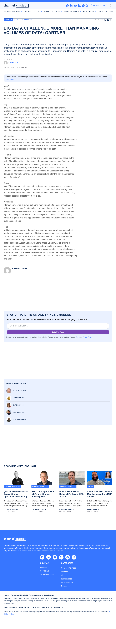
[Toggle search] (111, 5)
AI (45, 11)
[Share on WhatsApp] (111, 20)
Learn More (10, 79)
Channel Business (18, 11)
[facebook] (67, 5)
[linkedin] (71, 5)
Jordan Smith (18, 398)
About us (43, 568)
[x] (87, 5)
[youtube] (75, 5)
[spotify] (83, 5)
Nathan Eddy (11, 63)
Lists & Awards (67, 582)
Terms (78, 337)
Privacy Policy (87, 337)
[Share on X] (105, 20)
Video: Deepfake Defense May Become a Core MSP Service (99, 494)
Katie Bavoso (18, 405)
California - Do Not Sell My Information (47, 607)
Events (104, 11)
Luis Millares (18, 412)
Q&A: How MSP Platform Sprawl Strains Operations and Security (16, 494)
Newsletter (99, 6)
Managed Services (24, 20)
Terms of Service (10, 607)
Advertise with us (47, 574)
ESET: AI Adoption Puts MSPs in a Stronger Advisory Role (42, 494)
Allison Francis (19, 390)
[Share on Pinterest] (108, 20)
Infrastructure (66, 579)
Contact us (44, 571)
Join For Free (58, 332)
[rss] (79, 5)
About (96, 11)
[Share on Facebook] (101, 20)
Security (35, 11)
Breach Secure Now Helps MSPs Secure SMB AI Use (71, 494)
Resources (65, 586)
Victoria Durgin (19, 419)
